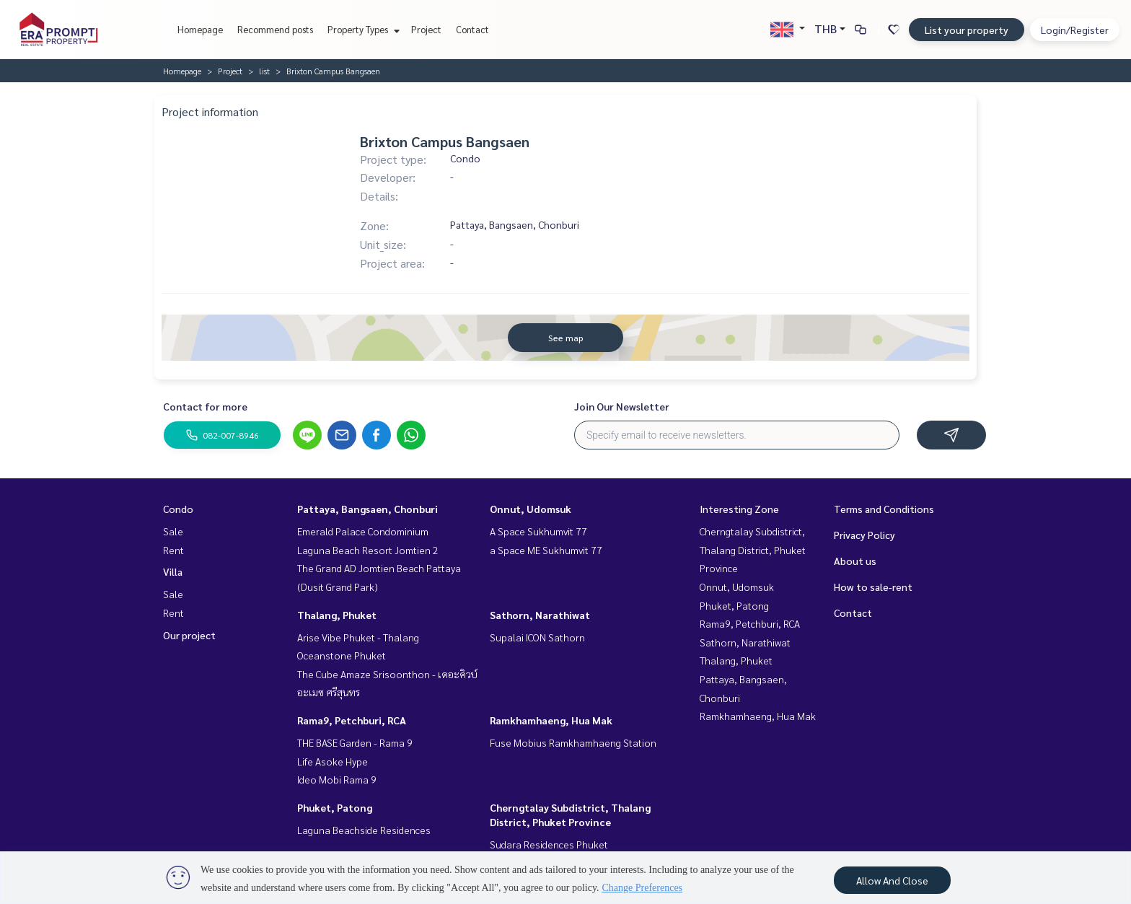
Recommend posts (275, 29)
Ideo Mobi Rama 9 (337, 779)
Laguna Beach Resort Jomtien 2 (368, 549)
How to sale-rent (873, 586)
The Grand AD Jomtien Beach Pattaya (379, 567)
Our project (189, 634)
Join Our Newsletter (621, 406)
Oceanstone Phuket (341, 655)
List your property (966, 29)
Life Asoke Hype (332, 761)
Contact (472, 29)
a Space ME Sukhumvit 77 (546, 549)
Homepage (200, 29)
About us (855, 560)
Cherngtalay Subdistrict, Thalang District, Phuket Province (753, 549)
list (264, 70)
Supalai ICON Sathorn (537, 637)
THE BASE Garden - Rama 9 (355, 742)
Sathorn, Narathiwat (540, 614)
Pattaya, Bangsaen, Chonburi (367, 508)
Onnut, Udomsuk (530, 508)
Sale (173, 531)
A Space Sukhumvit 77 (538, 531)
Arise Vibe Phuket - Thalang (358, 637)
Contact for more (205, 406)
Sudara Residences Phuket (549, 844)
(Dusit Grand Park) (337, 586)
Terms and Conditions (884, 508)
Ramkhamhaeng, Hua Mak (551, 720)
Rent (173, 549)
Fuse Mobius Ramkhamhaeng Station (573, 742)
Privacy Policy (864, 534)
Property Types (361, 29)
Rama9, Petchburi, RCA (351, 720)
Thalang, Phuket (337, 614)
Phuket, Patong (334, 807)
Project (426, 29)
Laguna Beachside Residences (364, 829)
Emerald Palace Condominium (362, 531)
